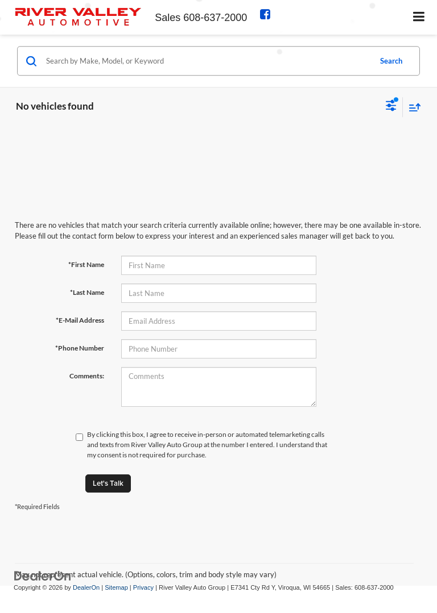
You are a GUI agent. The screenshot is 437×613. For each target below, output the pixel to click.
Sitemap (116, 587)
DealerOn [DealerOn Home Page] (86, 587)
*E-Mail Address (80, 320)
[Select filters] (391, 106)
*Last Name (87, 292)
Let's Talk (108, 483)
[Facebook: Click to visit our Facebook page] (268, 15)
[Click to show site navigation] (419, 17)
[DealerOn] (43, 575)
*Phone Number (79, 348)
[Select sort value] (412, 107)
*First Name (86, 264)
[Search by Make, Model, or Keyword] (207, 60)
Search (391, 60)
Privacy (143, 587)
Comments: (86, 376)
